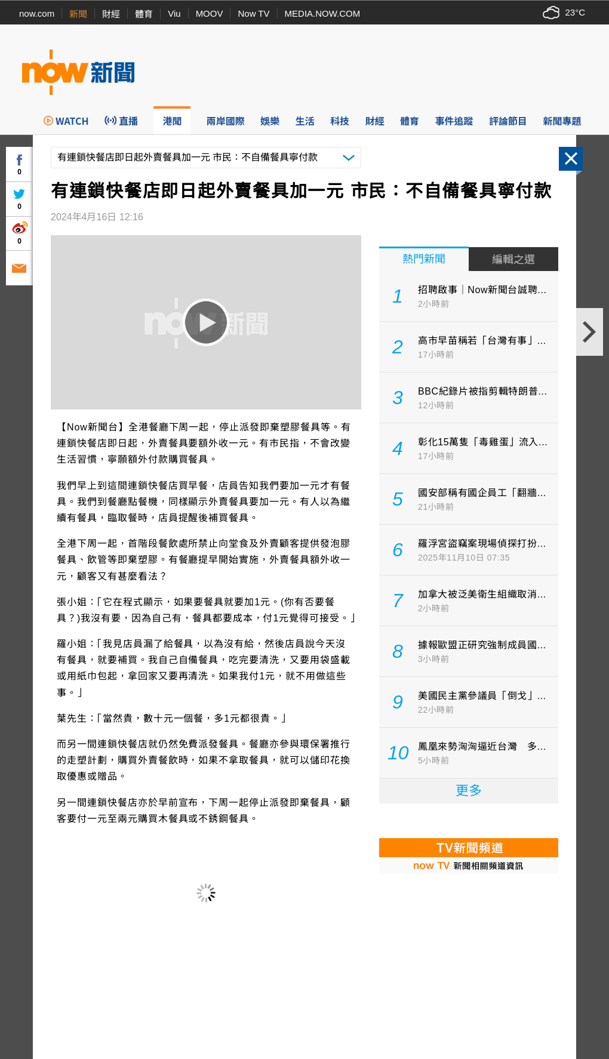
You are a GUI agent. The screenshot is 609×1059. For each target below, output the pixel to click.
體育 (144, 14)
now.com (36, 13)
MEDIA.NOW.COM (323, 13)
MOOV (209, 13)
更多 (469, 790)
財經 (111, 14)
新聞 (78, 14)
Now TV (253, 13)
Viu (174, 13)
